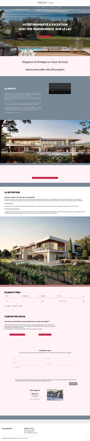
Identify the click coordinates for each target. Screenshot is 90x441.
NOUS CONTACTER (45, 334)
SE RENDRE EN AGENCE (17, 334)
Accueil (31, 7)
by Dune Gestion (23, 438)
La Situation (44, 7)
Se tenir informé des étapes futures (45, 177)
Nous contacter (45, 36)
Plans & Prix (52, 7)
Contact (59, 7)
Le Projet (37, 7)
